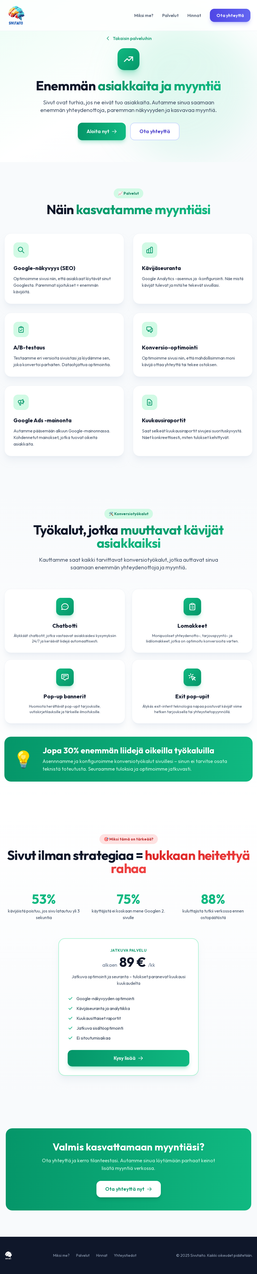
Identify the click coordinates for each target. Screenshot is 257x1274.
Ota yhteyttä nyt (128, 1189)
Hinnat (194, 15)
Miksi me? (143, 15)
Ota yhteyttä (230, 15)
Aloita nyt (102, 131)
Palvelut (170, 15)
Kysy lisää (128, 1058)
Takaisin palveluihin (128, 38)
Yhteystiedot (125, 1255)
